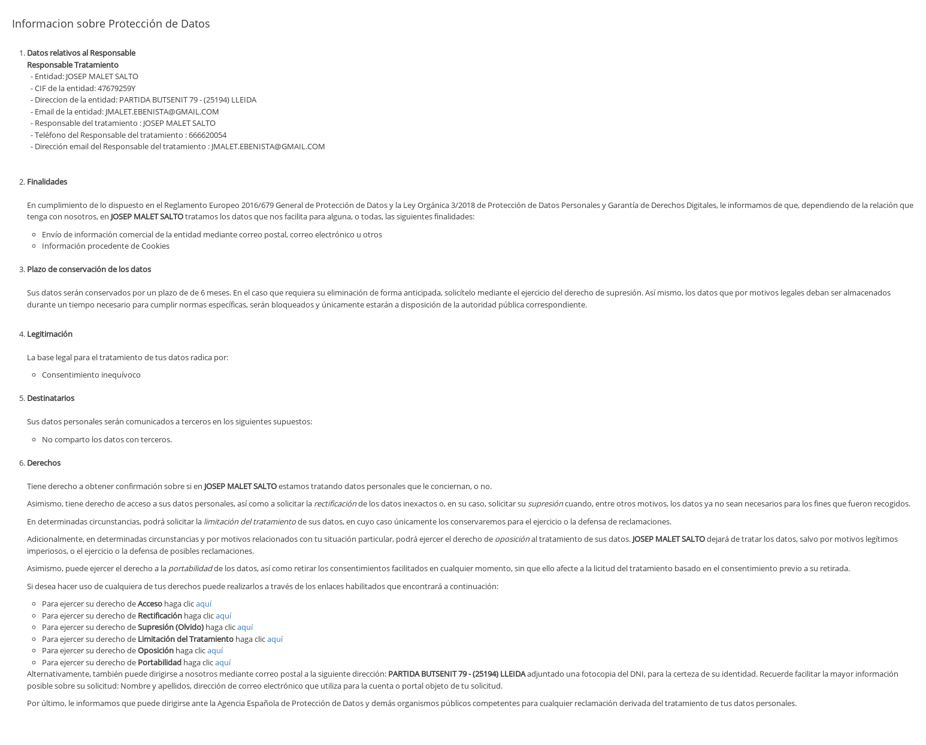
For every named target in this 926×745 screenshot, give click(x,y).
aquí (203, 603)
